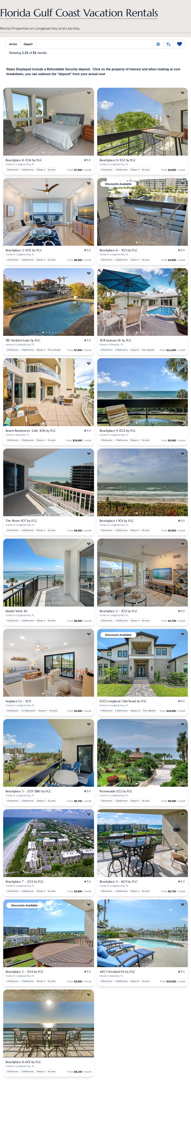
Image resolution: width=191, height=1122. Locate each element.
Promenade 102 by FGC (116, 791)
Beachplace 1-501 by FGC (117, 521)
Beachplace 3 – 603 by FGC (119, 881)
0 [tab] (46, 152)
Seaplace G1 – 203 (18, 701)
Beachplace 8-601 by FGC (23, 1062)
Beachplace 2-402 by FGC (24, 250)
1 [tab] (43, 152)
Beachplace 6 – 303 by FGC (119, 250)
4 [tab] (59, 152)
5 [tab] (62, 152)
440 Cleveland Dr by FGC (118, 972)
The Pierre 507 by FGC (21, 521)
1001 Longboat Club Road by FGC (123, 701)
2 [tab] (52, 152)
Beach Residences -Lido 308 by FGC (31, 431)
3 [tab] (56, 152)
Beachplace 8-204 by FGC (24, 160)
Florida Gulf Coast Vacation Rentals (79, 12)
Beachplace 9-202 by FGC (118, 431)
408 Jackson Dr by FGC (116, 340)
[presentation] (48, 121)
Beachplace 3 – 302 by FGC (119, 611)
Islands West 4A (16, 611)
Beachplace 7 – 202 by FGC (25, 881)
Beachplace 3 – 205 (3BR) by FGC (28, 791)
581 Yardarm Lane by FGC (23, 340)
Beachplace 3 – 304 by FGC (25, 972)
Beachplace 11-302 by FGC (118, 160)
